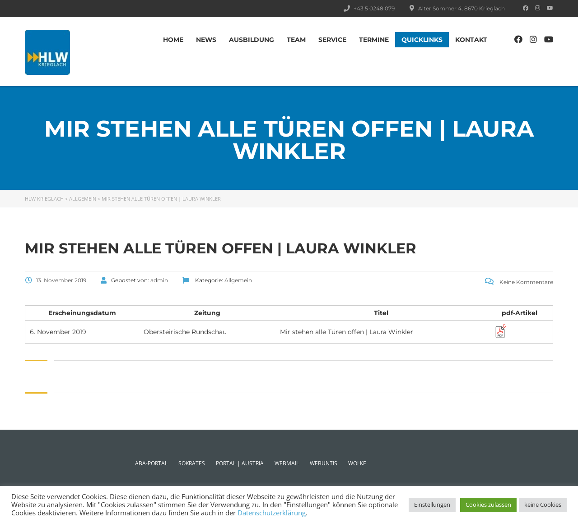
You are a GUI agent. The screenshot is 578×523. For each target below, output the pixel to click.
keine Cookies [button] (542, 504)
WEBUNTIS (323, 463)
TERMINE (374, 40)
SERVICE (332, 40)
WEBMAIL (287, 463)
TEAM (296, 40)
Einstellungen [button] (432, 504)
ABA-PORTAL (151, 463)
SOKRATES (191, 463)
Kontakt (471, 40)
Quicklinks (422, 40)
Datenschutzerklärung (272, 512)
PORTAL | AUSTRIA (240, 463)
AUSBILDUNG (251, 40)
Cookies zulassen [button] (488, 504)
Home (173, 40)
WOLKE (357, 463)
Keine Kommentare (519, 282)
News (206, 40)
